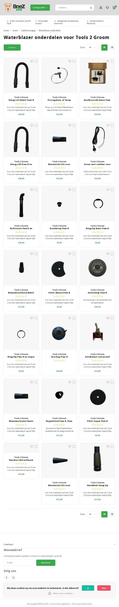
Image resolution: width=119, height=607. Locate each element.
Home (6, 30)
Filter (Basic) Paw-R (59, 293)
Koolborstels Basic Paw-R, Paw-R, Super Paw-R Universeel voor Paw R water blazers (97, 100)
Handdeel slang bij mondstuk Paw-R (97, 485)
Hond (15, 30)
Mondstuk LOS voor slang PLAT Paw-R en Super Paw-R (59, 164)
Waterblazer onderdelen (50, 30)
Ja (88, 588)
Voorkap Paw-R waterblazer (59, 357)
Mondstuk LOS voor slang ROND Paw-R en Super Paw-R (59, 485)
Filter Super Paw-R (97, 421)
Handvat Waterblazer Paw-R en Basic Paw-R (21, 460)
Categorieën (40, 7)
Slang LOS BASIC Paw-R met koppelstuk (21, 100)
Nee (104, 588)
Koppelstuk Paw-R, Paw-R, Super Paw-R (59, 421)
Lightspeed (65, 604)
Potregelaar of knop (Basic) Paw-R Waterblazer (59, 100)
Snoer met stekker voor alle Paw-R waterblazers (97, 164)
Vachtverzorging (28, 30)
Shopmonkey (86, 604)
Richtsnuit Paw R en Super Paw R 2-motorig (21, 229)
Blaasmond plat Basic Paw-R (21, 421)
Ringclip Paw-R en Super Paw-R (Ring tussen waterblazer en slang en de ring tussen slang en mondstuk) (21, 357)
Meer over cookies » (63, 593)
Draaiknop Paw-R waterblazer (59, 229)
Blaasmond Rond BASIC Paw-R (21, 293)
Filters (12, 48)
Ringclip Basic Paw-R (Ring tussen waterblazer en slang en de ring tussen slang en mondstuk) (97, 229)
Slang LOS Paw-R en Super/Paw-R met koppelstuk (21, 164)
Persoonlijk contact (41, 22)
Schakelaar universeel (97, 357)
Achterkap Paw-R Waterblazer (97, 293)
